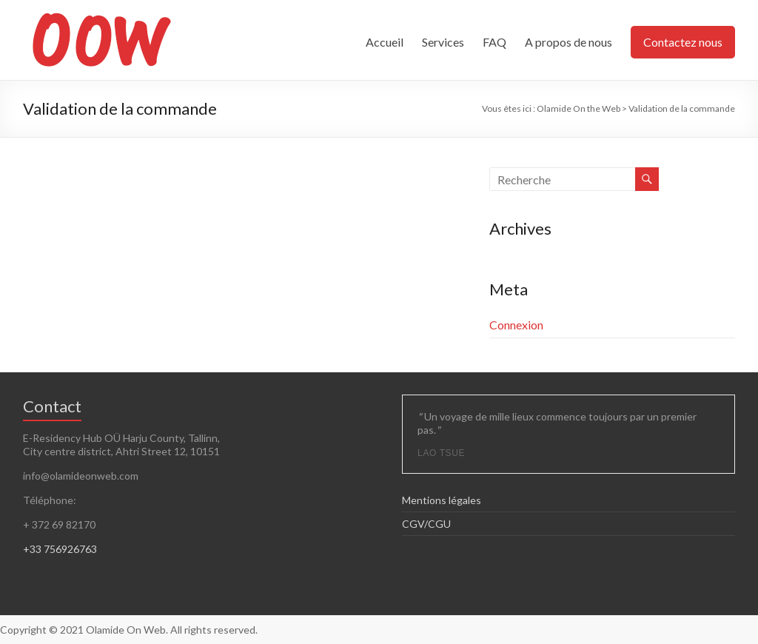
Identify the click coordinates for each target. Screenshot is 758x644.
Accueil (384, 42)
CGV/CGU (426, 523)
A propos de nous (568, 42)
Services (443, 42)
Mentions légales (441, 500)
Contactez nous (682, 42)
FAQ (494, 42)
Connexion (516, 325)
